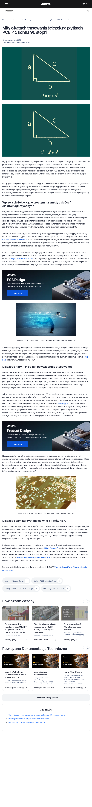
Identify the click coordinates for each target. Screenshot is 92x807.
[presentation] (88, 601)
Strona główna (7, 20)
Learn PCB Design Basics (14, 581)
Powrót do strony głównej (47, 698)
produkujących (63, 403)
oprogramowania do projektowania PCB (33, 557)
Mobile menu (6, 3)
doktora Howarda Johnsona (14, 239)
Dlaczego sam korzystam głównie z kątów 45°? (34, 520)
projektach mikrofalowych (21, 258)
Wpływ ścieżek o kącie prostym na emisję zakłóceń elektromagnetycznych (36, 204)
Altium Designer (50, 548)
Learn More (17, 293)
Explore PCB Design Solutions (45, 581)
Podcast (7, 11)
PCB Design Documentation (53, 588)
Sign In (84, 4)
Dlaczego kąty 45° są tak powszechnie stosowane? (37, 366)
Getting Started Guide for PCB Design (19, 588)
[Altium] (46, 4)
